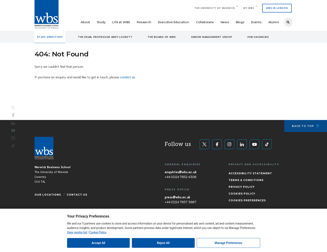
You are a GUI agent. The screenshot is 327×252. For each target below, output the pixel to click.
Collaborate (205, 22)
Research (144, 22)
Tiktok (13, 145)
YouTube (13, 130)
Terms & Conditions (246, 180)
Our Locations (47, 194)
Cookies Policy (242, 193)
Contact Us (77, 194)
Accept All (98, 243)
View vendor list (77, 232)
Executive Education (173, 22)
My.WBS (248, 8)
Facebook (13, 115)
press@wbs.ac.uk (177, 197)
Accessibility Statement (250, 173)
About (85, 22)
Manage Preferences (228, 243)
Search (288, 22)
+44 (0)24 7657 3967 (180, 202)
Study (101, 22)
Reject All (163, 243)
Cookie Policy (97, 232)
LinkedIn (13, 123)
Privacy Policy (242, 186)
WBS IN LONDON (277, 8)
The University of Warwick (214, 8)
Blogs (240, 22)
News (225, 22)
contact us (127, 77)
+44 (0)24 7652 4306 (180, 176)
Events (256, 22)
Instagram (13, 138)
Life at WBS (121, 22)
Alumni (273, 22)
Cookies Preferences (247, 200)
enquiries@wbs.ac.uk (180, 172)
